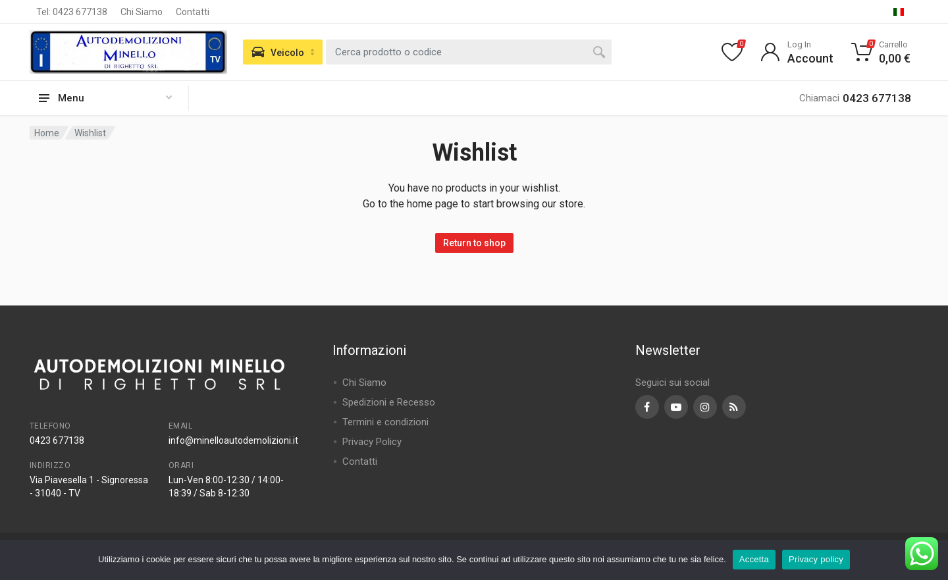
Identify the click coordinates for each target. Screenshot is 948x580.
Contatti (192, 12)
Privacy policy (816, 559)
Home (46, 133)
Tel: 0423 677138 (71, 12)
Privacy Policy (372, 442)
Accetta (754, 559)
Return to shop (474, 243)
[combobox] (469, 52)
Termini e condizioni (385, 422)
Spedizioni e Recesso (388, 402)
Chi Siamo (141, 12)
